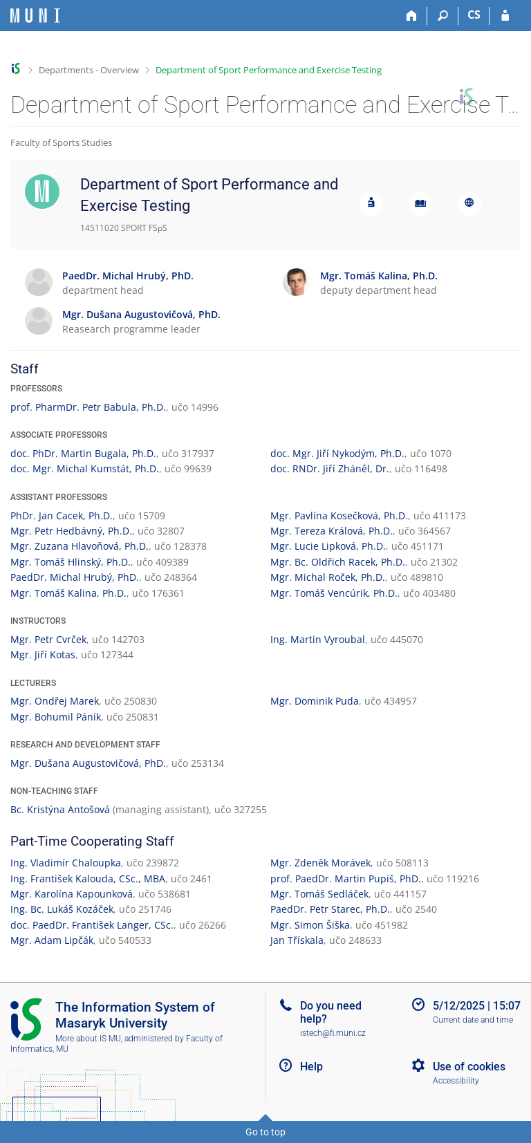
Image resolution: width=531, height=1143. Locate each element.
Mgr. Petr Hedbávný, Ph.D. (71, 530)
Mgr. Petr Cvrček (48, 639)
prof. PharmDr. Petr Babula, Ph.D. (88, 406)
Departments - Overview (89, 70)
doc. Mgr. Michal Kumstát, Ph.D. (84, 468)
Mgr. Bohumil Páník (55, 716)
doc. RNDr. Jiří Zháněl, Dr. (329, 468)
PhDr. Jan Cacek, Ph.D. (61, 515)
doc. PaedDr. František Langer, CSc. (92, 924)
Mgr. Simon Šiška (310, 924)
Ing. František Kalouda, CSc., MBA (87, 878)
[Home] (411, 16)
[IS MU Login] (505, 16)
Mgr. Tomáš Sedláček (319, 893)
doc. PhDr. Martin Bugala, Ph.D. (83, 453)
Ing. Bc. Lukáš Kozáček (61, 909)
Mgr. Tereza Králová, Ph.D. (331, 530)
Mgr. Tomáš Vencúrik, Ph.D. (334, 593)
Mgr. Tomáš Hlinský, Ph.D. (70, 561)
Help (311, 1066)
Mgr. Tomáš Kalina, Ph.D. (68, 593)
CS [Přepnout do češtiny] (474, 14)
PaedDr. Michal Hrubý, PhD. (74, 577)
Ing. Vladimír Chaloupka (65, 862)
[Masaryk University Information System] (35, 15)
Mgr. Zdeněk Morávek (320, 862)
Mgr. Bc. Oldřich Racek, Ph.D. (337, 561)
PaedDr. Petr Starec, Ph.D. (330, 909)
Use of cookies (469, 1066)
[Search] (442, 16)
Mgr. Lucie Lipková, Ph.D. (328, 545)
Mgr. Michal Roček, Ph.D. (327, 577)
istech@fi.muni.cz (333, 1033)
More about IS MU (88, 1038)
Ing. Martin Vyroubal (317, 639)
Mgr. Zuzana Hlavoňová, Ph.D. (79, 545)
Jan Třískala (297, 940)
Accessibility (456, 1081)
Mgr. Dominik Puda (314, 700)
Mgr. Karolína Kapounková (71, 893)
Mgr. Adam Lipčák (51, 940)
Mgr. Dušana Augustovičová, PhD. (88, 763)
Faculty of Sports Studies (61, 142)
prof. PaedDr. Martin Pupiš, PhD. (345, 878)
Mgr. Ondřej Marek (54, 700)
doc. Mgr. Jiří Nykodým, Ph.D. (337, 453)
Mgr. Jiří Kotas (42, 654)
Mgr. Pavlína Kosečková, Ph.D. (339, 515)
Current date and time (473, 1020)
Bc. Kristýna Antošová (60, 809)
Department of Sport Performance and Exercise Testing (269, 70)
